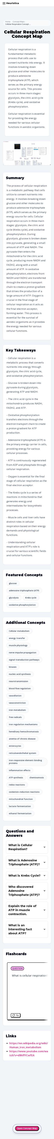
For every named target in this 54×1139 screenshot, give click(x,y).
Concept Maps (18, 22)
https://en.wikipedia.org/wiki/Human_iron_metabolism (28, 1045)
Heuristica (12, 3)
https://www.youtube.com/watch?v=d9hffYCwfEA (28, 1053)
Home (7, 22)
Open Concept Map (27, 1128)
